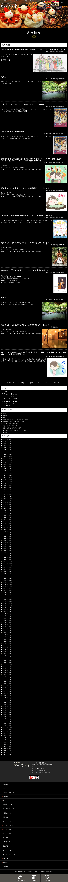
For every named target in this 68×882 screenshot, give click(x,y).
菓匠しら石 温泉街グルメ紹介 (12, 428)
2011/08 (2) (7, 706)
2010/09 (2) (7, 725)
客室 (4, 800)
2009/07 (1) (7, 754)
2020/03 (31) (7, 574)
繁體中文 (6, 862)
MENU (63, 3)
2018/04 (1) (7, 616)
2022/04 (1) (7, 536)
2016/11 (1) (7, 632)
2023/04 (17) (7, 515)
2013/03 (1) (7, 685)
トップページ (7, 850)
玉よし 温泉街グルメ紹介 (11, 426)
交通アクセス (7, 821)
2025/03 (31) (7, 466)
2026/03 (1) (7, 441)
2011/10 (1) (7, 704)
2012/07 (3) (7, 698)
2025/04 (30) (7, 464)
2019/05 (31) (7, 595)
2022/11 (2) (7, 525)
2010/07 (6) (7, 729)
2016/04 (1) (7, 641)
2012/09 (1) (7, 696)
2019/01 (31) (7, 603)
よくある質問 (7, 833)
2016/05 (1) (7, 639)
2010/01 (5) (7, 742)
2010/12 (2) (7, 721)
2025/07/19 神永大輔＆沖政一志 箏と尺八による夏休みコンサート (26, 215)
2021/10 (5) (7, 542)
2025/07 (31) (7, 458)
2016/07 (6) (7, 635)
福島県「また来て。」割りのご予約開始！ (16, 419)
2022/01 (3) (7, 540)
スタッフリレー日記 (9, 854)
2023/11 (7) (7, 500)
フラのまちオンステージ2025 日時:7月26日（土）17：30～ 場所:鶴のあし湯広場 (33, 49)
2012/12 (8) (7, 689)
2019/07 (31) (7, 590)
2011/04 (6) (7, 712)
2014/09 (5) (7, 672)
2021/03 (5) (7, 555)
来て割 (5, 415)
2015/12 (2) (7, 645)
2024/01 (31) (7, 496)
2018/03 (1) (7, 618)
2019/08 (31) (7, 588)
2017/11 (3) (7, 622)
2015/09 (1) (7, 649)
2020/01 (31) (7, 578)
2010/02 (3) (7, 740)
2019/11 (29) (7, 582)
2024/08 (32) (7, 481)
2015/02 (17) (7, 664)
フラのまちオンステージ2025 (12, 131)
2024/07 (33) (7, 483)
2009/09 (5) (7, 750)
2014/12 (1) (7, 666)
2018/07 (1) (7, 614)
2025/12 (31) (7, 448)
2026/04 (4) (7, 439)
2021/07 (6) (7, 546)
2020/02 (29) (7, 576)
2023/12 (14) (7, 498)
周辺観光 (6, 817)
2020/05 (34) (7, 569)
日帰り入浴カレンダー (10, 792)
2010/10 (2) (7, 723)
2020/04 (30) (7, 572)
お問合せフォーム (8, 813)
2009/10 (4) (7, 748)
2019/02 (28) (7, 601)
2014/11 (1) (7, 668)
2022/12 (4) (7, 523)
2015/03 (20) (7, 662)
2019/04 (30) (7, 597)
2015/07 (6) (7, 653)
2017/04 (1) (7, 630)
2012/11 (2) (7, 691)
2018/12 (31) (7, 605)
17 (36, 383)
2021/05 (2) (7, 551)
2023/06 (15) (7, 511)
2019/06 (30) (7, 593)
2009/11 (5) (7, 746)
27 (5, 406)
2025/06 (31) (7, 460)
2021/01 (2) (7, 559)
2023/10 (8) (7, 502)
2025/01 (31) (7, 471)
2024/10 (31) (7, 477)
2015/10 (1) (7, 647)
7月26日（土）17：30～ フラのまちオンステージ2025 (22, 104)
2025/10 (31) (7, 452)
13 (22, 383)
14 (25, 383)
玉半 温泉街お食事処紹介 (11, 424)
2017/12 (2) (7, 620)
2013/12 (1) (7, 677)
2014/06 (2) (7, 674)
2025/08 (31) (7, 456)
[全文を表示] (5, 60)
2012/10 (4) (7, 693)
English (5, 858)
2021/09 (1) (7, 544)
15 (29, 383)
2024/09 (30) (7, 479)
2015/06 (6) (7, 656)
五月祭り (5, 413)
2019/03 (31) (7, 599)
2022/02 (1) (7, 538)
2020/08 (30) (7, 563)
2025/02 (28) (7, 469)
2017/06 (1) (7, 628)
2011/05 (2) (7, 710)
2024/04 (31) (7, 490)
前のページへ (11, 383)
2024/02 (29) (7, 494)
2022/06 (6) (7, 534)
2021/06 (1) (7, 548)
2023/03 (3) (7, 517)
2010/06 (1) (7, 731)
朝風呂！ (4, 77)
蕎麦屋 (5, 417)
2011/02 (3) (7, 717)
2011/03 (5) (7, 714)
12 (18, 383)
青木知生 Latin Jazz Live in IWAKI (14, 421)
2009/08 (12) (7, 752)
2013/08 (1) (7, 679)
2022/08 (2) (7, 529)
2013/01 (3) (7, 687)
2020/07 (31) (7, 565)
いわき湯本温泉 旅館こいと (7, 0)
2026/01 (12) (7, 445)
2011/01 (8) (7, 719)
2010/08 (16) (7, 727)
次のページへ (56, 383)
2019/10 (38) (7, 584)
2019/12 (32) (7, 580)
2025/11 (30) (7, 450)
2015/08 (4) (7, 651)
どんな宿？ (6, 784)
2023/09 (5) (7, 504)
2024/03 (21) (7, 492)
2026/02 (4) (7, 443)
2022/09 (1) (7, 527)
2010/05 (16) (7, 733)
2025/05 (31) (7, 462)
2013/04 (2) (7, 683)
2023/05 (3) (7, 513)
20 (46, 383)
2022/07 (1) (7, 532)
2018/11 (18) (7, 607)
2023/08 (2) (7, 506)
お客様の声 (6, 842)
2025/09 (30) (7, 454)
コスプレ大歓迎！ (8, 825)
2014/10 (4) (7, 670)
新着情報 (6, 837)
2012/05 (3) (7, 702)
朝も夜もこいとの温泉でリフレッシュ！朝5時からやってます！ (25, 188)
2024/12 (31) (7, 473)
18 (39, 383)
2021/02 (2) (7, 557)
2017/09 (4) (7, 626)
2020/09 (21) (7, 561)
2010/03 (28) (7, 738)
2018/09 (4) (7, 609)
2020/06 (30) (7, 567)
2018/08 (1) (7, 611)
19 (43, 383)
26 (2, 406)
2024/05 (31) (7, 487)
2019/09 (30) (7, 586)
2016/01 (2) (7, 643)
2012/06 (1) (7, 700)
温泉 (4, 788)
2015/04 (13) (7, 660)
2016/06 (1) (7, 637)
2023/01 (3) (7, 521)
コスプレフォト (8, 829)
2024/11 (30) (7, 475)
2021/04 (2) (7, 553)
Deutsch (6, 866)
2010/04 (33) (7, 735)
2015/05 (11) (7, 658)
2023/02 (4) (7, 519)
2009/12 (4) (7, 744)
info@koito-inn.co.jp (43, 772)
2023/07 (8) (7, 508)
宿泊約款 (6, 846)
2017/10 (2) (7, 624)
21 (49, 383)
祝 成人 (5, 432)
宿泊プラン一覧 (8, 804)
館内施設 (6, 796)
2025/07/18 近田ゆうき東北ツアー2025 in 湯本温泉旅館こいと (25, 270)
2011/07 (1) (7, 708)
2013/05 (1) (7, 681)
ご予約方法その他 (8, 809)
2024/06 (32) (7, 485)
